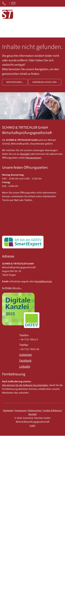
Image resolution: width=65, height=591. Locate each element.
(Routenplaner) (33, 158)
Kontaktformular (43, 281)
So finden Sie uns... (12, 288)
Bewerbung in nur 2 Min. (44, 82)
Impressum (21, 410)
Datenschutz (34, 410)
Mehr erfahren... (14, 82)
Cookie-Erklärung (52, 410)
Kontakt (25, 154)
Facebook (25, 360)
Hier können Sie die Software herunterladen (25, 385)
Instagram (25, 355)
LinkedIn (24, 366)
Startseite (8, 410)
